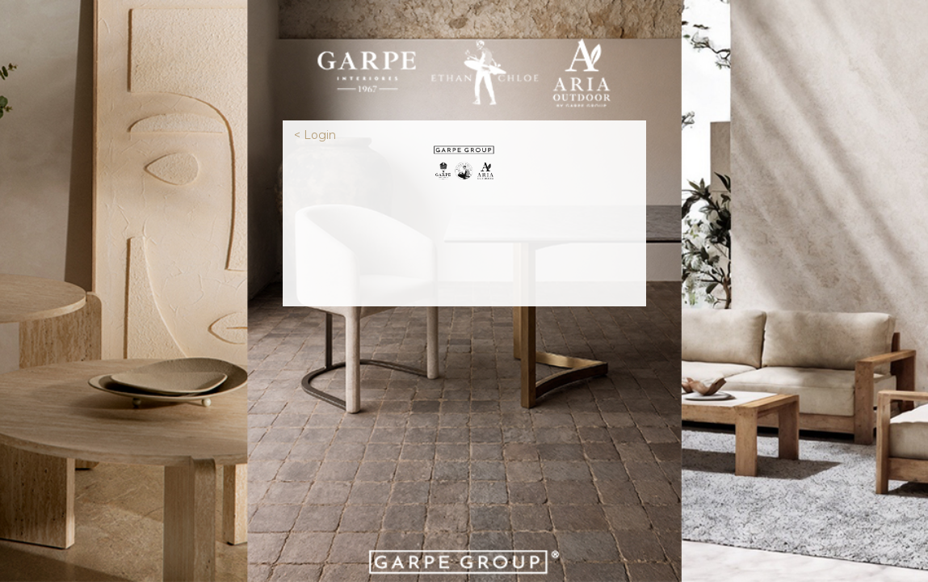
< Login (315, 135)
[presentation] (464, 241)
